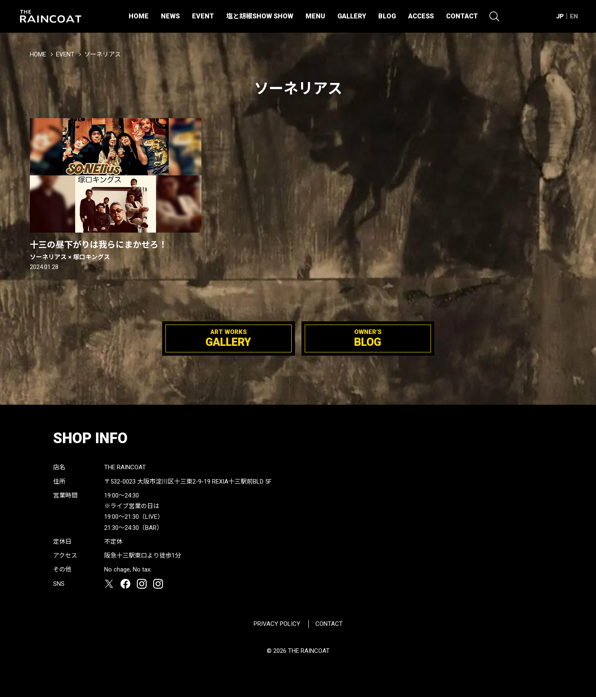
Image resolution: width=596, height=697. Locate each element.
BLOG (387, 16)
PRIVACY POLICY (277, 624)
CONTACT (462, 16)
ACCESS (421, 16)
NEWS (170, 16)
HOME (139, 16)
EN (574, 16)
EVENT (203, 16)
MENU (315, 16)
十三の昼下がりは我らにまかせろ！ (115, 250)
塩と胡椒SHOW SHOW (259, 16)
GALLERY (351, 16)
